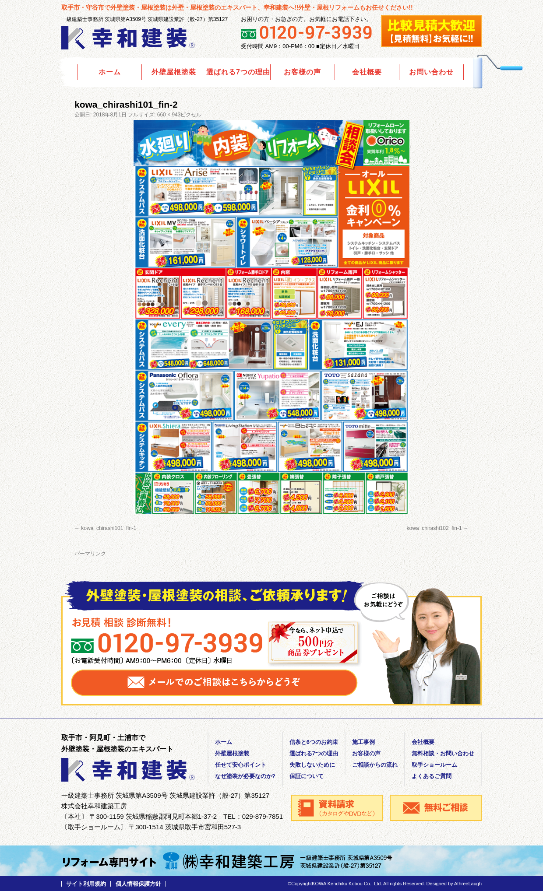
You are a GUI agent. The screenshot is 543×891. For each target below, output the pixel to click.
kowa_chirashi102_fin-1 (434, 528)
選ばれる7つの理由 (238, 72)
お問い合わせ (431, 72)
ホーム (110, 72)
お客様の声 (302, 72)
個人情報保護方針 (138, 883)
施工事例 (363, 742)
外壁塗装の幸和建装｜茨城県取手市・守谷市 (129, 37)
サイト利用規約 (86, 883)
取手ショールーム (434, 764)
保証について (306, 776)
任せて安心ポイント (240, 764)
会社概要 (367, 72)
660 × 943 (169, 115)
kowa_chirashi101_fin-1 (108, 528)
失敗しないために (312, 764)
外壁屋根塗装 (174, 72)
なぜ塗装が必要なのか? (245, 776)
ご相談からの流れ (375, 764)
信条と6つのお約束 (313, 742)
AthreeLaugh (468, 883)
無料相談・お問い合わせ (443, 753)
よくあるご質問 (431, 776)
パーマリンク (90, 554)
